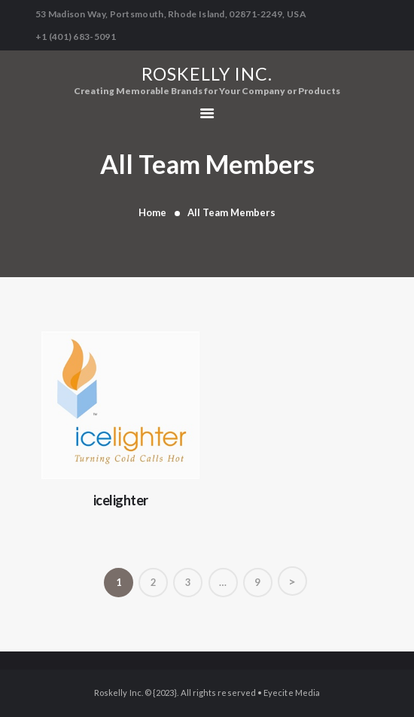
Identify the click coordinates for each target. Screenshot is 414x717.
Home (152, 212)
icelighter (120, 500)
